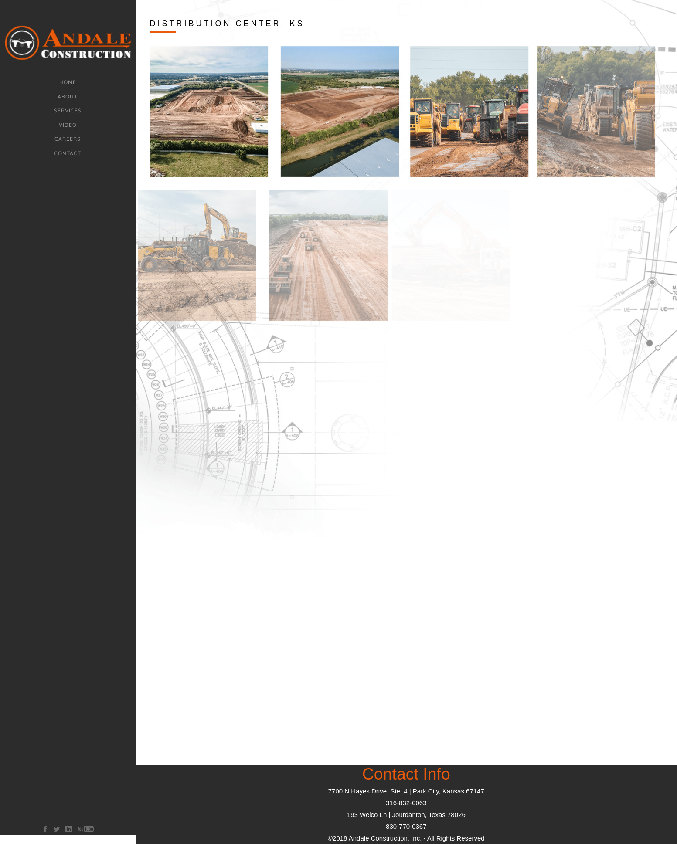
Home (67, 82)
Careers (67, 139)
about (68, 96)
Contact (67, 153)
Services (68, 110)
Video (68, 125)
